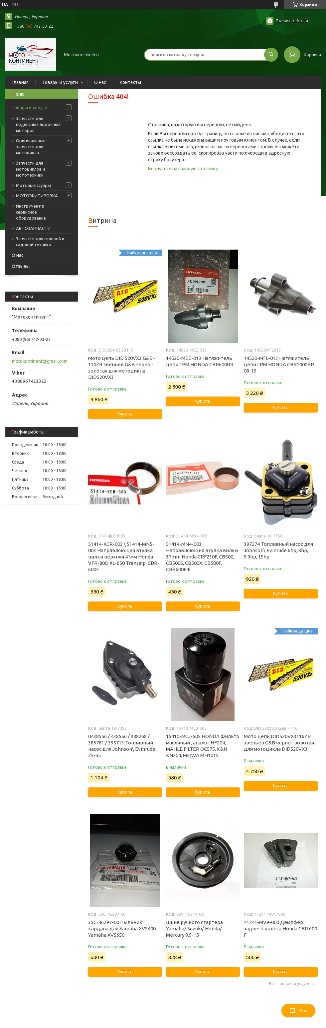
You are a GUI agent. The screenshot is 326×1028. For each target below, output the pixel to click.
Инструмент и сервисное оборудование (31, 212)
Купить (125, 414)
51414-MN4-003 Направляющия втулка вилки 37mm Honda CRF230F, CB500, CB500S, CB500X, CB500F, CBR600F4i (202, 556)
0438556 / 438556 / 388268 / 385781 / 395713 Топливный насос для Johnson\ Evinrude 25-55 (121, 745)
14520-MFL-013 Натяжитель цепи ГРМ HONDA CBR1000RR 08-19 (279, 364)
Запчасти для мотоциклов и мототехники (30, 169)
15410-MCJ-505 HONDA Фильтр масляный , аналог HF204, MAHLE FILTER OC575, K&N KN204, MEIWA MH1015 (202, 745)
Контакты (130, 82)
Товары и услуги (60, 82)
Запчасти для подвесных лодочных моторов (38, 124)
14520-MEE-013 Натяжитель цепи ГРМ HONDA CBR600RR (200, 361)
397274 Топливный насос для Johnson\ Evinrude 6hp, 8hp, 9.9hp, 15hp (278, 550)
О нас (100, 82)
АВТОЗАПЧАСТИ (33, 228)
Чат (298, 1011)
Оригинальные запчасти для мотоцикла (31, 146)
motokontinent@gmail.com (40, 361)
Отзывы (21, 266)
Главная (20, 82)
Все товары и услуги (289, 983)
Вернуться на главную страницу (183, 168)
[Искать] (271, 55)
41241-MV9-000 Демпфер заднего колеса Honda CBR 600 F (280, 928)
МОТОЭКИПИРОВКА (37, 195)
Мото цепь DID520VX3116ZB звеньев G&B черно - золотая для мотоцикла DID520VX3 (279, 742)
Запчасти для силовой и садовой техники (40, 241)
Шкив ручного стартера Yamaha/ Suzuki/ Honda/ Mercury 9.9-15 (194, 928)
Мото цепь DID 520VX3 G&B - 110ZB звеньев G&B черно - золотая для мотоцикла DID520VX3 (122, 367)
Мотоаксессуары (33, 185)
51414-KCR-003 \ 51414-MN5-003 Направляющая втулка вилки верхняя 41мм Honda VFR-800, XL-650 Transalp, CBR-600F (123, 556)
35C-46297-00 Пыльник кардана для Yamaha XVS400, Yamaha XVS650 (122, 928)
